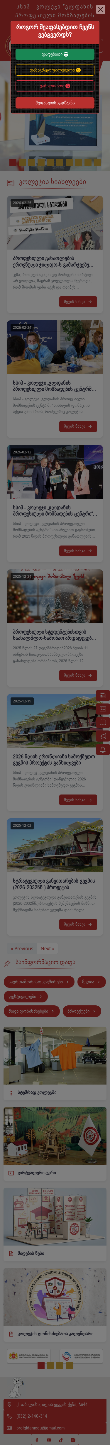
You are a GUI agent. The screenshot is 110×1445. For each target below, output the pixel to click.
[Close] (100, 9)
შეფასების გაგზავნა (55, 103)
